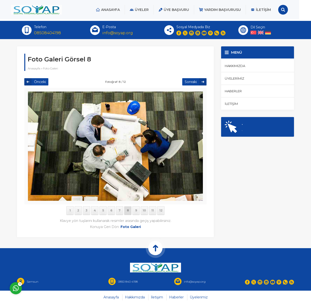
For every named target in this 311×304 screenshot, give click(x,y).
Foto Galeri (50, 68)
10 (144, 210)
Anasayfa (34, 68)
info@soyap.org (117, 33)
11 (152, 210)
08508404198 (47, 33)
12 (161, 210)
